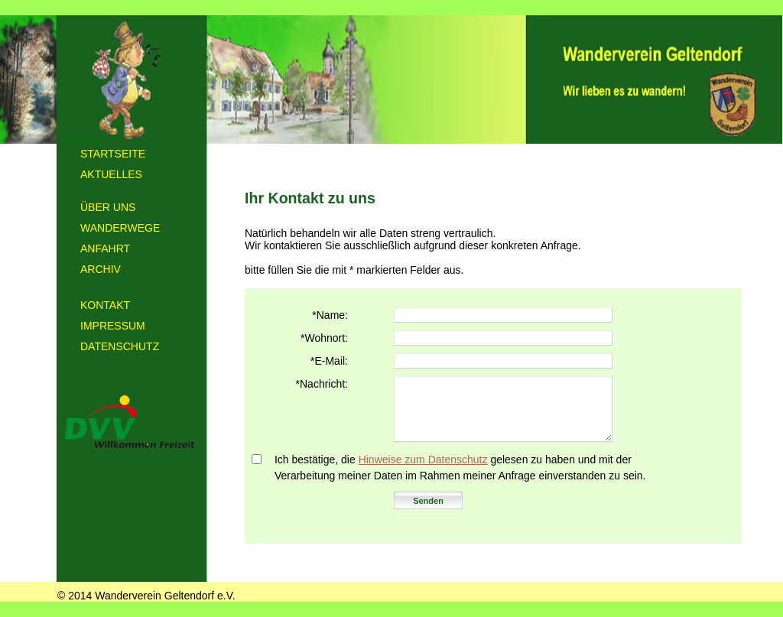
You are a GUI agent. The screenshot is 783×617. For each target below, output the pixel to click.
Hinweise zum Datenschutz (423, 459)
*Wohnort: (324, 338)
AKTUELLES (111, 174)
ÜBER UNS (107, 207)
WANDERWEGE (120, 228)
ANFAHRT (105, 248)
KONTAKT (105, 305)
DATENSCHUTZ (119, 346)
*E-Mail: (329, 361)
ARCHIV (100, 269)
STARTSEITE (112, 154)
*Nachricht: (322, 384)
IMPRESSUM (112, 326)
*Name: (330, 315)
